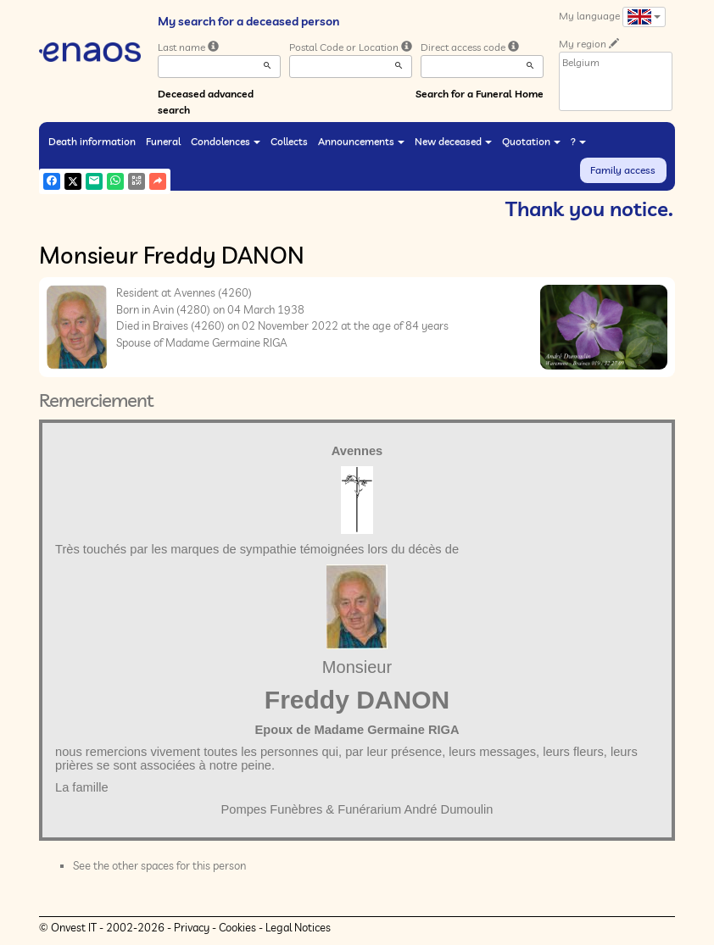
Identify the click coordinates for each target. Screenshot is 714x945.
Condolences (225, 141)
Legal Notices (298, 927)
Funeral (163, 141)
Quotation (531, 141)
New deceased (453, 141)
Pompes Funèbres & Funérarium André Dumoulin (357, 809)
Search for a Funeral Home (480, 93)
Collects (289, 141)
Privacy (191, 927)
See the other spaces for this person (159, 865)
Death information (92, 141)
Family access (622, 170)
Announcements (361, 141)
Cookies (237, 927)
